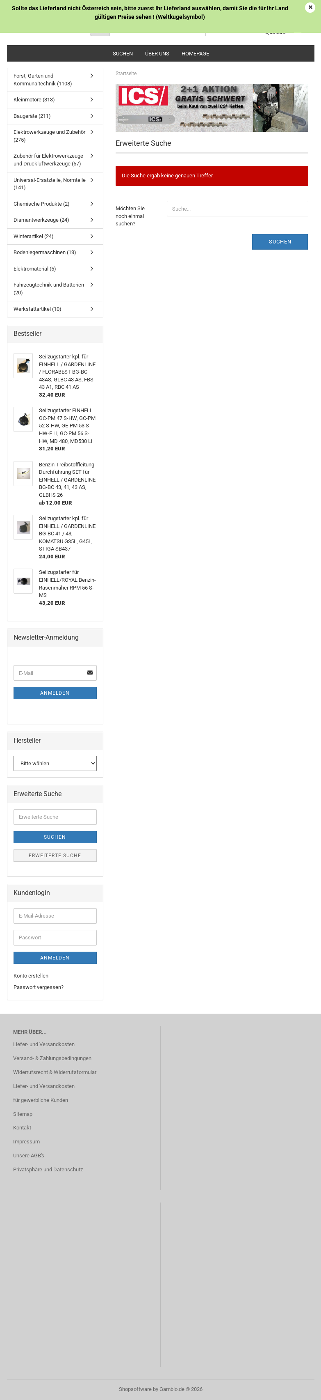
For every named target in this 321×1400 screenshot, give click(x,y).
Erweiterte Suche (55, 855)
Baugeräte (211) (32, 116)
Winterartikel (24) (34, 236)
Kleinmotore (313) (34, 99)
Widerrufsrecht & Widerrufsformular (54, 1072)
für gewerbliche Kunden (40, 1100)
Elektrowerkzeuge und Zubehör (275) (49, 136)
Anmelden (55, 693)
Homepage (195, 53)
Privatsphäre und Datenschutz (48, 1169)
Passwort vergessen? (39, 987)
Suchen (123, 53)
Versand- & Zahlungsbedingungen (52, 1058)
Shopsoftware (135, 1389)
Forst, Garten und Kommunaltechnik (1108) (43, 80)
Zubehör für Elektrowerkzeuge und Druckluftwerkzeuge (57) (48, 160)
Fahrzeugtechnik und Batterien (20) (49, 289)
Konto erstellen (31, 976)
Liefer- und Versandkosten (44, 1044)
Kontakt (22, 1128)
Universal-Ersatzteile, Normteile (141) (50, 184)
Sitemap (22, 1114)
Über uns (157, 53)
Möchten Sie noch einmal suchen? (130, 216)
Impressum (26, 1141)
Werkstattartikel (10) (37, 309)
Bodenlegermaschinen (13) (45, 252)
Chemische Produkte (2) (42, 204)
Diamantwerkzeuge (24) (41, 220)
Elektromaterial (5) (35, 269)
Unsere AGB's (28, 1155)
